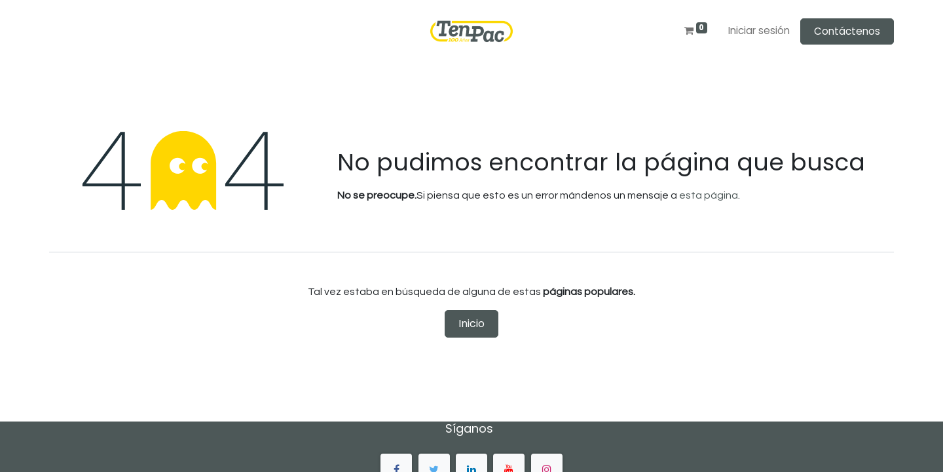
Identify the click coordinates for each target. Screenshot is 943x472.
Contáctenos (847, 31)
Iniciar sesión (759, 30)
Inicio (471, 323)
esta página (708, 195)
